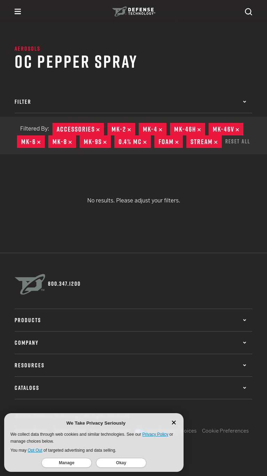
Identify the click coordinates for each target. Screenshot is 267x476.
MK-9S (97, 142)
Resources (130, 365)
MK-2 (123, 129)
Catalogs (130, 388)
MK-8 (64, 142)
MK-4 (155, 129)
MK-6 (33, 142)
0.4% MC (135, 142)
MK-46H (189, 129)
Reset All (237, 141)
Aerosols (27, 48)
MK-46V (228, 129)
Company (130, 343)
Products (130, 320)
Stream (206, 142)
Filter (130, 102)
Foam (171, 142)
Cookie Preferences (225, 430)
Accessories (80, 129)
